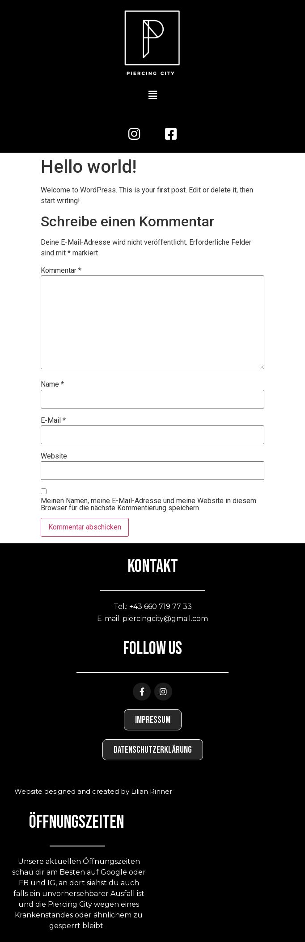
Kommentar (61, 270)
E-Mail (53, 420)
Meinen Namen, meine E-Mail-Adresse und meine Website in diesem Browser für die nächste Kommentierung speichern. (148, 504)
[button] (152, 95)
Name (52, 384)
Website (54, 456)
